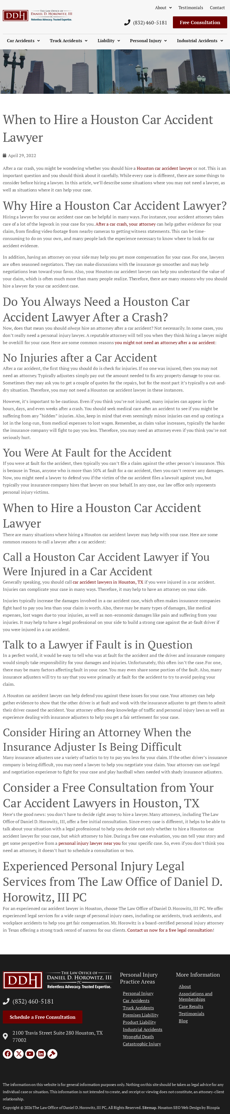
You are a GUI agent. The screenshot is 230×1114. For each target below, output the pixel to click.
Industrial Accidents (200, 40)
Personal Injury (148, 40)
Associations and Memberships (195, 996)
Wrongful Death (138, 1036)
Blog (183, 1021)
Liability (109, 40)
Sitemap (149, 1107)
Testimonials (190, 7)
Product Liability (139, 1022)
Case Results (191, 1006)
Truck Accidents (68, 40)
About (163, 7)
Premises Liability (140, 1015)
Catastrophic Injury (142, 1044)
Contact (217, 7)
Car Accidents (23, 40)
